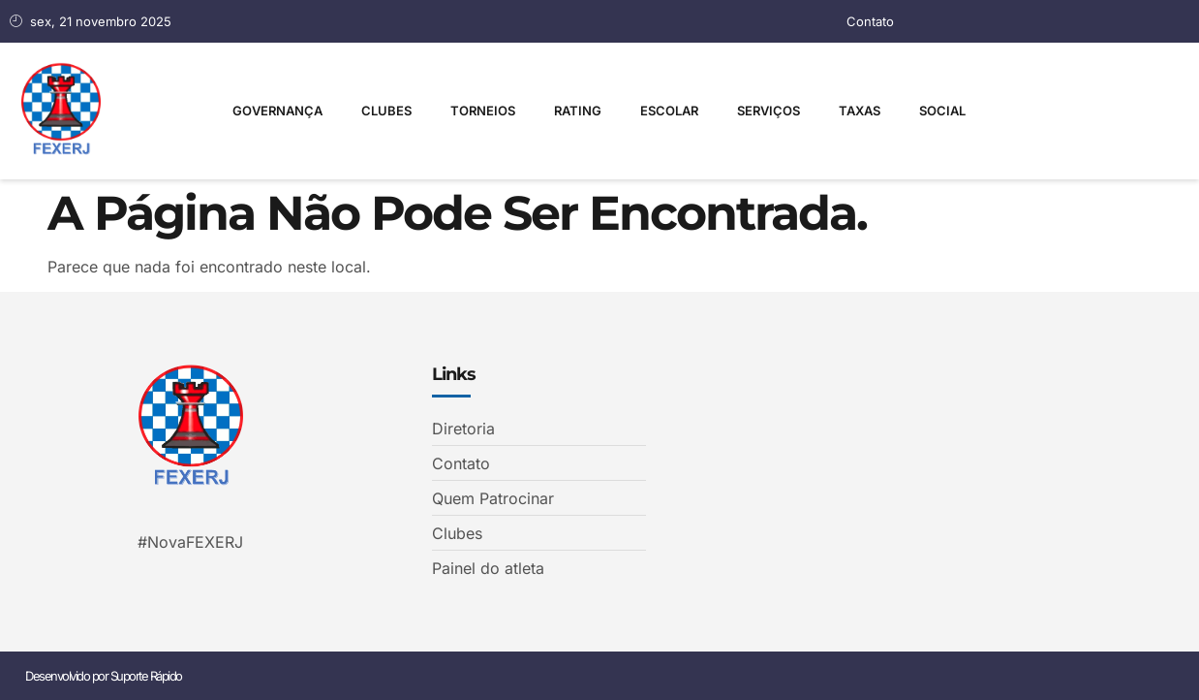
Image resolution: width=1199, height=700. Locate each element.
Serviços (768, 110)
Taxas (859, 110)
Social (942, 110)
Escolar (669, 110)
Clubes (386, 110)
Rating (577, 110)
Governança (277, 110)
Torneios (482, 110)
